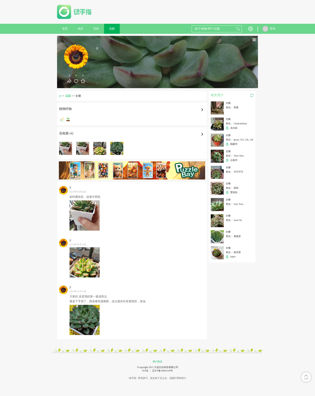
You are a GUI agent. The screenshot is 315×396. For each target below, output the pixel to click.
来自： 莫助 (232, 188)
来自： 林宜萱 (233, 252)
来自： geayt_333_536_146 (239, 139)
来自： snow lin (234, 220)
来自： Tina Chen (235, 155)
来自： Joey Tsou (234, 204)
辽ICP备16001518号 (162, 370)
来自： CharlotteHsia (236, 123)
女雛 (228, 103)
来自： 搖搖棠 (233, 236)
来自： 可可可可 (234, 171)
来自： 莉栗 (232, 107)
